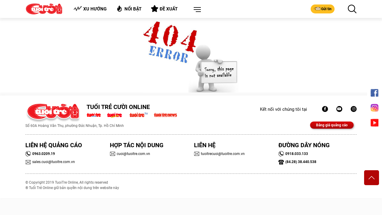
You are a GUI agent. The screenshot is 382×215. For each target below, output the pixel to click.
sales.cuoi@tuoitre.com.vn (50, 162)
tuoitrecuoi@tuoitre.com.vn (219, 154)
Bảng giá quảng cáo (332, 125)
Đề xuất (164, 8)
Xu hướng (90, 9)
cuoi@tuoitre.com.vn (130, 154)
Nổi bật (128, 8)
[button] (196, 9)
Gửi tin (323, 8)
